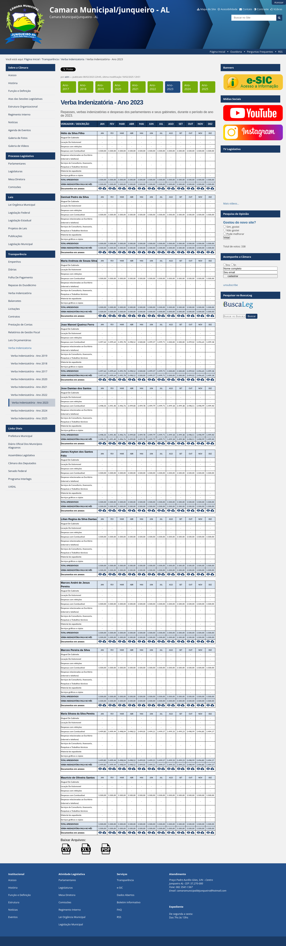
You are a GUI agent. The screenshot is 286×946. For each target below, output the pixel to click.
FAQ (119, 909)
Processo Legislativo (21, 156)
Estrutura (13, 902)
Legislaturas (66, 887)
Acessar (278, 2)
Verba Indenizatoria (72, 59)
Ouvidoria (236, 51)
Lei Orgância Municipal (72, 917)
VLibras (277, 9)
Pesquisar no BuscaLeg (237, 295)
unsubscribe (230, 285)
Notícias (13, 909)
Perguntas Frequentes (260, 51)
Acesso (12, 880)
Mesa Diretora (67, 895)
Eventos (13, 917)
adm (67, 76)
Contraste (263, 9)
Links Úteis (15, 428)
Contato (247, 9)
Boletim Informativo (128, 902)
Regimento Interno (70, 909)
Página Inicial (217, 51)
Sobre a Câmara (18, 67)
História (13, 887)
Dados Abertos (125, 895)
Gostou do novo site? (239, 222)
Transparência (50, 59)
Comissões (65, 902)
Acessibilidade (229, 9)
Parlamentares (67, 880)
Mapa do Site (208, 9)
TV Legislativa (232, 149)
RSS (280, 51)
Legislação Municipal (71, 924)
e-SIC (120, 887)
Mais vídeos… (231, 203)
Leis (10, 197)
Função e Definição (19, 895)
